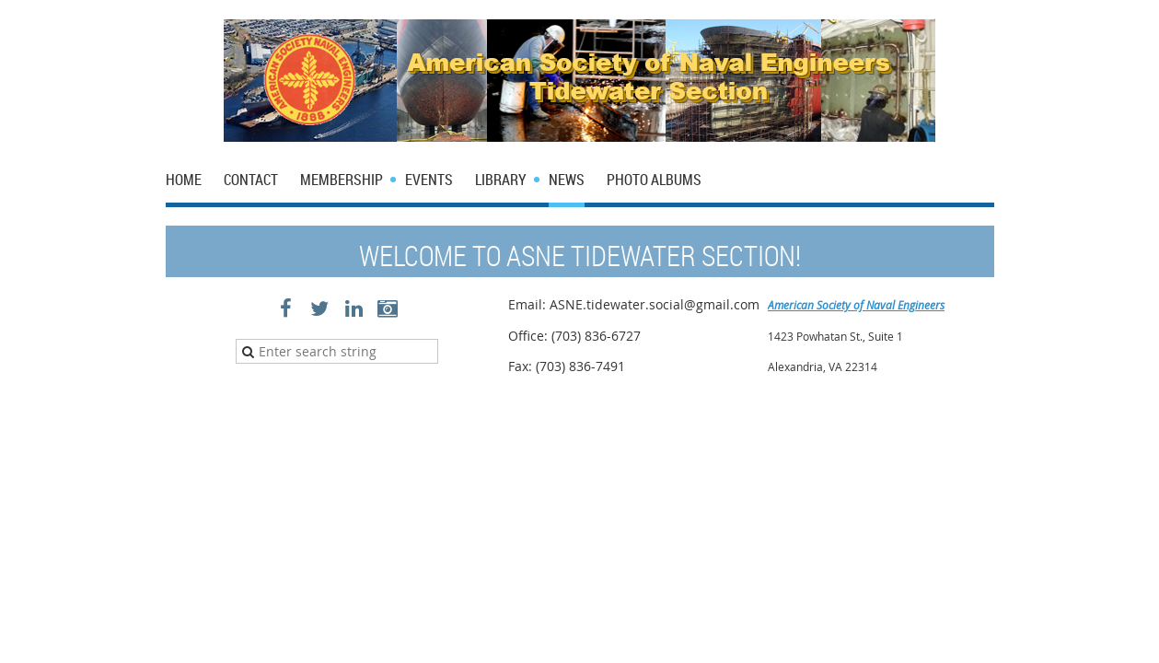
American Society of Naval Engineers (856, 304)
